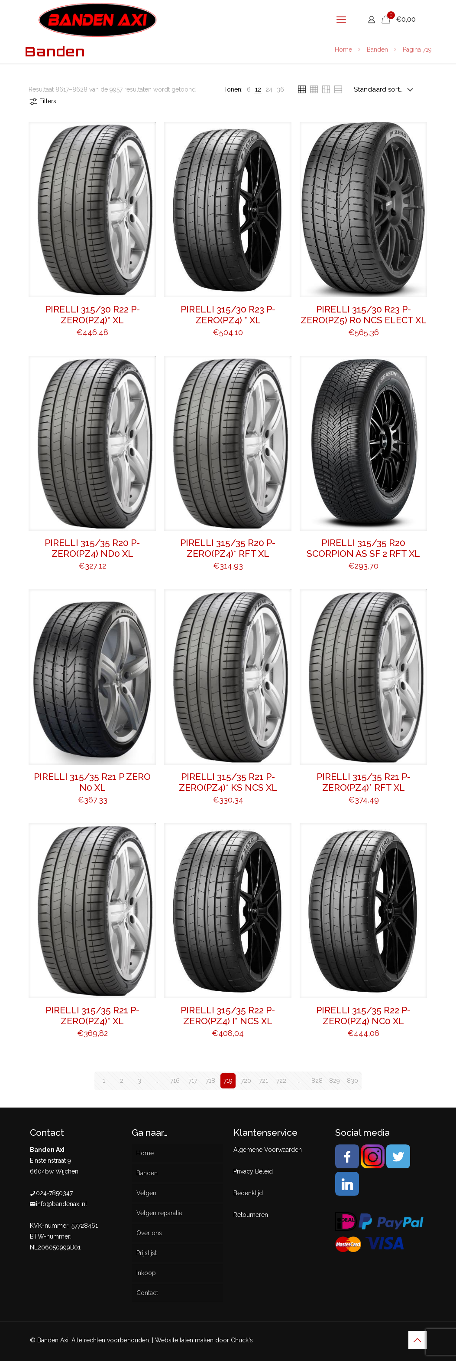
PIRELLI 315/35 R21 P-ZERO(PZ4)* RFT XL (364, 782)
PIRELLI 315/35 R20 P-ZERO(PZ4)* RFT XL (227, 548)
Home (343, 49)
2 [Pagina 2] (121, 1080)
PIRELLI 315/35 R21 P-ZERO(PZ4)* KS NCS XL (228, 782)
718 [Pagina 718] (210, 1080)
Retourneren (250, 1214)
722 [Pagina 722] (281, 1080)
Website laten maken (184, 1340)
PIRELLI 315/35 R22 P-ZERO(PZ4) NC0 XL (363, 1015)
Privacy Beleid (253, 1171)
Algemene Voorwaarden (267, 1149)
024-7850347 (54, 1193)
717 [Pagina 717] (192, 1080)
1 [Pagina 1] (104, 1080)
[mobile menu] (341, 19)
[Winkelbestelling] (385, 89)
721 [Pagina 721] (263, 1080)
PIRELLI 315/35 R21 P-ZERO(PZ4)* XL (92, 1015)
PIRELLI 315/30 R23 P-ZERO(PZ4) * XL (228, 314)
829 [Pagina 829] (334, 1080)
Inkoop (146, 1272)
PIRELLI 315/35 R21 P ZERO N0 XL (92, 782)
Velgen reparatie (159, 1213)
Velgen (146, 1193)
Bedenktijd (248, 1193)
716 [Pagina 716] (175, 1080)
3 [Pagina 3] (139, 1080)
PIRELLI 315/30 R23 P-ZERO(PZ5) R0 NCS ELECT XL (364, 314)
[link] (249, 89)
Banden (377, 49)
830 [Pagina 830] (352, 1080)
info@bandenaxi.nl (61, 1203)
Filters (42, 101)
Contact (147, 1292)
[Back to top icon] (417, 1340)
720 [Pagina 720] (246, 1080)
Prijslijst (146, 1252)
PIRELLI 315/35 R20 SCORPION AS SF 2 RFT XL (363, 548)
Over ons (149, 1233)
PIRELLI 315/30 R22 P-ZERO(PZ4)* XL (92, 314)
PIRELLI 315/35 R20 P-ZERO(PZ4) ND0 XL (92, 548)
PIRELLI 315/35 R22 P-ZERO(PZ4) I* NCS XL (228, 1015)
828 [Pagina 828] (317, 1080)
